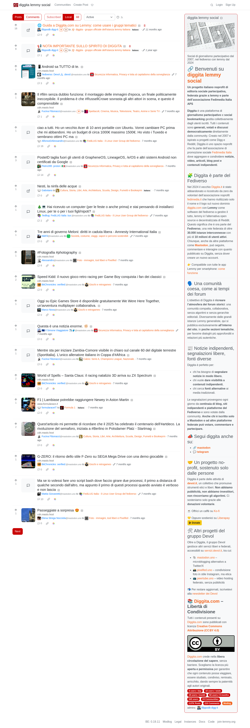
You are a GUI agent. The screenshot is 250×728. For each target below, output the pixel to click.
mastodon (203, 447)
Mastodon (201, 245)
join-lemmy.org (226, 721)
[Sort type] (99, 17)
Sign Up (230, 4)
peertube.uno (205, 578)
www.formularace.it (47, 404)
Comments (32, 17)
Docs (202, 721)
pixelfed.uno (204, 570)
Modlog (227, 703)
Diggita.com (206, 601)
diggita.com (194, 207)
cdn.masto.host (45, 70)
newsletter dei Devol (204, 593)
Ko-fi (217, 511)
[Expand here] (28, 71)
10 (40, 499)
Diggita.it (216, 186)
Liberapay (224, 518)
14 (40, 174)
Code (211, 721)
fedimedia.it (194, 199)
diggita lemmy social (31, 5)
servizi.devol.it (213, 550)
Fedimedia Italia (222, 152)
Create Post (80, 4)
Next (17, 531)
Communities (63, 4)
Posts (18, 17)
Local (68, 17)
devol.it (192, 483)
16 (40, 146)
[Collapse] (221, 18)
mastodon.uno (206, 557)
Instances (190, 721)
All (77, 17)
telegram (203, 451)
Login (219, 4)
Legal (178, 721)
